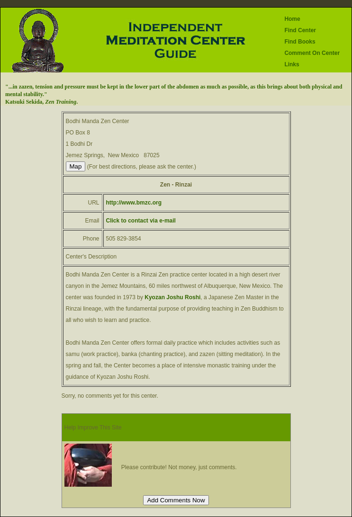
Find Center (300, 30)
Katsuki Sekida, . (41, 101)
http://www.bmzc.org (134, 202)
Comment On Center (312, 53)
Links (291, 64)
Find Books (299, 41)
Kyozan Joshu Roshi (172, 297)
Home (292, 19)
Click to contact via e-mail (141, 220)
